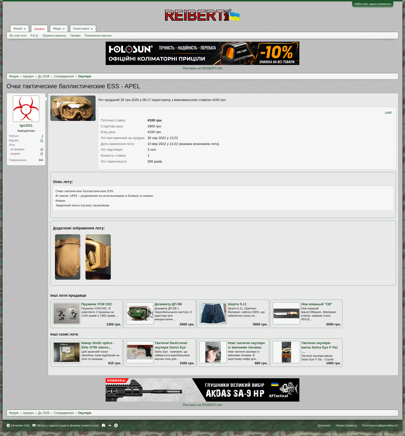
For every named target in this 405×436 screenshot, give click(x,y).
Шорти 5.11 (237, 304)
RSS (116, 425)
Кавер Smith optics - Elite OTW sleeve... (97, 345)
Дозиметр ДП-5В (168, 304)
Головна (103, 425)
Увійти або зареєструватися (372, 3)
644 (41, 160)
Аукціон (39, 28)
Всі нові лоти (18, 35)
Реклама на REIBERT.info (202, 68)
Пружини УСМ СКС (96, 304)
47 (41, 153)
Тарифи (75, 35)
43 (41, 149)
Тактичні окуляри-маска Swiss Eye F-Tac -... (319, 347)
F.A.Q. (34, 35)
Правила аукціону (54, 35)
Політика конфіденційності (379, 425)
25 (41, 140)
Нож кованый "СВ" (316, 304)
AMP (388, 113)
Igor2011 (26, 125)
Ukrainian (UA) (20, 425)
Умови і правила (346, 425)
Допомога (324, 425)
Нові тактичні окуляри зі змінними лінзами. (246, 345)
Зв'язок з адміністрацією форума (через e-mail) (68, 425)
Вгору (110, 425)
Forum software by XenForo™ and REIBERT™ (343, 434)
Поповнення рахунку (98, 35)
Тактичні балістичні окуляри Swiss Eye (171, 345)
